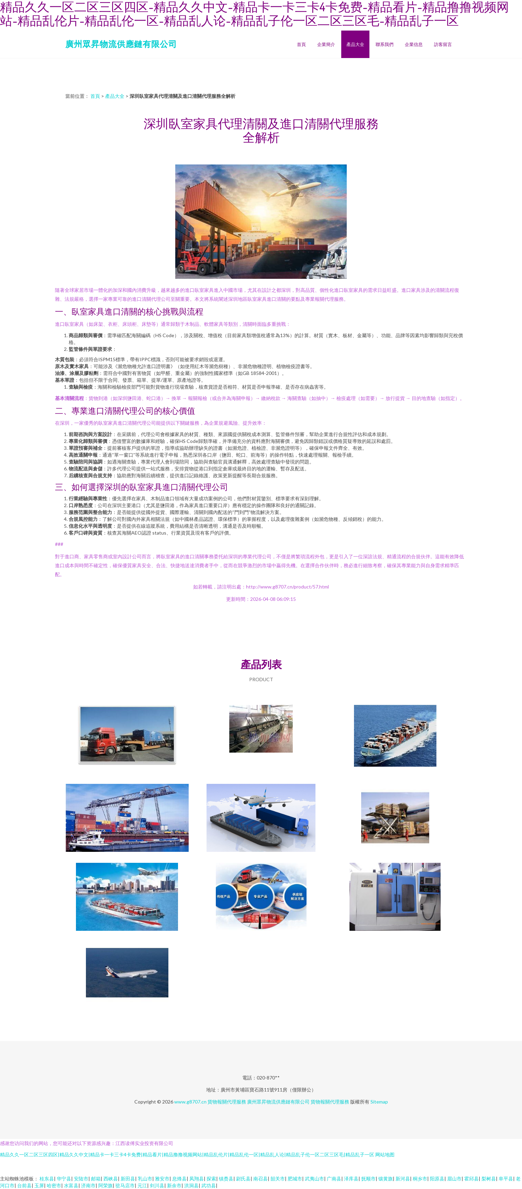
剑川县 (157, 1185)
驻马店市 (125, 1185)
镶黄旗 (385, 1178)
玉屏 (39, 1185)
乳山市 (145, 1178)
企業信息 (414, 44)
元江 (142, 1185)
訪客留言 (443, 44)
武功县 (208, 1185)
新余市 (174, 1185)
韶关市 (277, 1178)
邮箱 (96, 1178)
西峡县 (110, 1178)
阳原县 (437, 1178)
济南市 (88, 1185)
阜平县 (506, 1178)
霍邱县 (471, 1178)
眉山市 (454, 1178)
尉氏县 (243, 1178)
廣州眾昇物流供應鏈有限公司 (121, 43)
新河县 (403, 1178)
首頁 (301, 44)
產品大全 (355, 44)
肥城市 (295, 1178)
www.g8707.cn (190, 1102)
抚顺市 (368, 1178)
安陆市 (81, 1178)
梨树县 (488, 1178)
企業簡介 (326, 44)
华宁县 (64, 1178)
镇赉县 (226, 1178)
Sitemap (379, 1102)
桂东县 (47, 1178)
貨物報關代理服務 (227, 1102)
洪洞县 (191, 1185)
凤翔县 (196, 1178)
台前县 (24, 1185)
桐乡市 (420, 1178)
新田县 (128, 1178)
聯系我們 (384, 44)
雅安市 (162, 1178)
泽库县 (351, 1178)
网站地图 (385, 1154)
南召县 (260, 1178)
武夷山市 (314, 1178)
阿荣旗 (105, 1185)
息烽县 (179, 1178)
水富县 (71, 1185)
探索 (211, 1178)
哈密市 (54, 1185)
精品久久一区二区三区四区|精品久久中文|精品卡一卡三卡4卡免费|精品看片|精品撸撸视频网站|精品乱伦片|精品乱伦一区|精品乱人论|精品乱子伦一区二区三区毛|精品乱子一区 (187, 1154)
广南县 (334, 1178)
